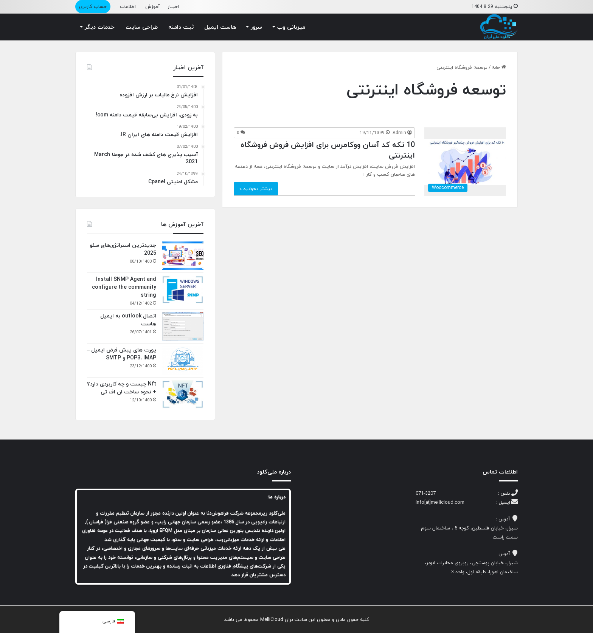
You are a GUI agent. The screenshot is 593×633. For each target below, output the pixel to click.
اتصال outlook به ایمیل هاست (128, 319)
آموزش (152, 6)
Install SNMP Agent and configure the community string (124, 287)
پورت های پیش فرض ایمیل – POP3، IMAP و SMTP (121, 353)
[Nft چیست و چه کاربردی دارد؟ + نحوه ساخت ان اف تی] (182, 394)
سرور (256, 27)
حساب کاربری (93, 6)
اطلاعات (128, 6)
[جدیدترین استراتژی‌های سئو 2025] (182, 255)
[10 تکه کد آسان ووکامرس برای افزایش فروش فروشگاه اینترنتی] (465, 161)
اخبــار (173, 6)
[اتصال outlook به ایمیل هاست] (182, 326)
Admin (399, 133)
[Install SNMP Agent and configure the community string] (182, 289)
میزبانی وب (291, 27)
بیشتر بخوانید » (255, 188)
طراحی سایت (142, 27)
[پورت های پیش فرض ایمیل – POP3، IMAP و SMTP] (182, 360)
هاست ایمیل (220, 27)
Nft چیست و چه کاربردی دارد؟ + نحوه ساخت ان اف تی (121, 387)
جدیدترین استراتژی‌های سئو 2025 (123, 249)
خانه (499, 67)
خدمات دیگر (100, 27)
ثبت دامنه (181, 27)
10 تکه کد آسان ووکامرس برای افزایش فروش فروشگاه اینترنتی (328, 150)
